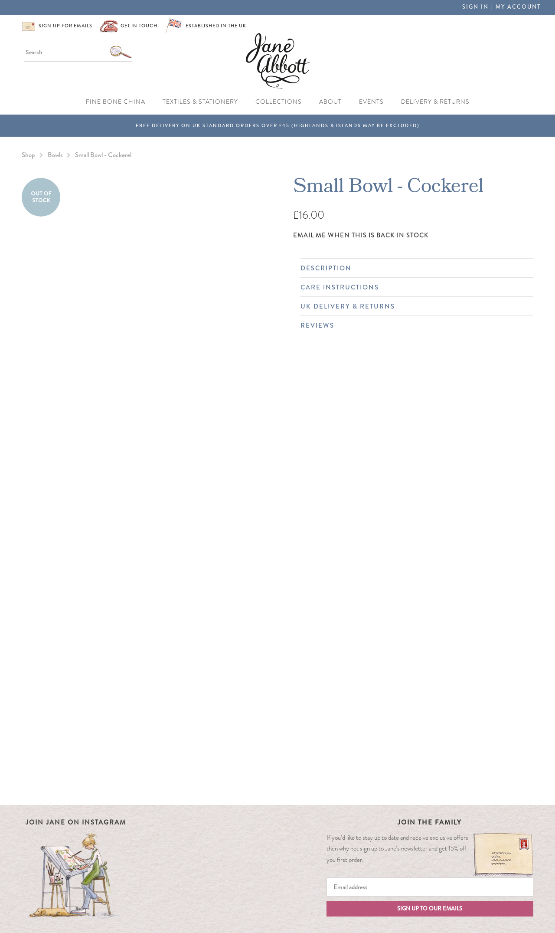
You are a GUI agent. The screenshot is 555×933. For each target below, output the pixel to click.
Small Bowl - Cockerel (103, 155)
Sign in (475, 7)
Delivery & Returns (435, 101)
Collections (278, 101)
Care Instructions (412, 287)
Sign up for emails (65, 26)
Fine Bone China (115, 101)
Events (371, 101)
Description (412, 268)
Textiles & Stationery (200, 101)
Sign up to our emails (429, 909)
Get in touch (139, 26)
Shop (28, 155)
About (330, 101)
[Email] (429, 887)
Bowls (55, 155)
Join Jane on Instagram (76, 822)
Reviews (412, 325)
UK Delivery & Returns (412, 306)
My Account (518, 7)
